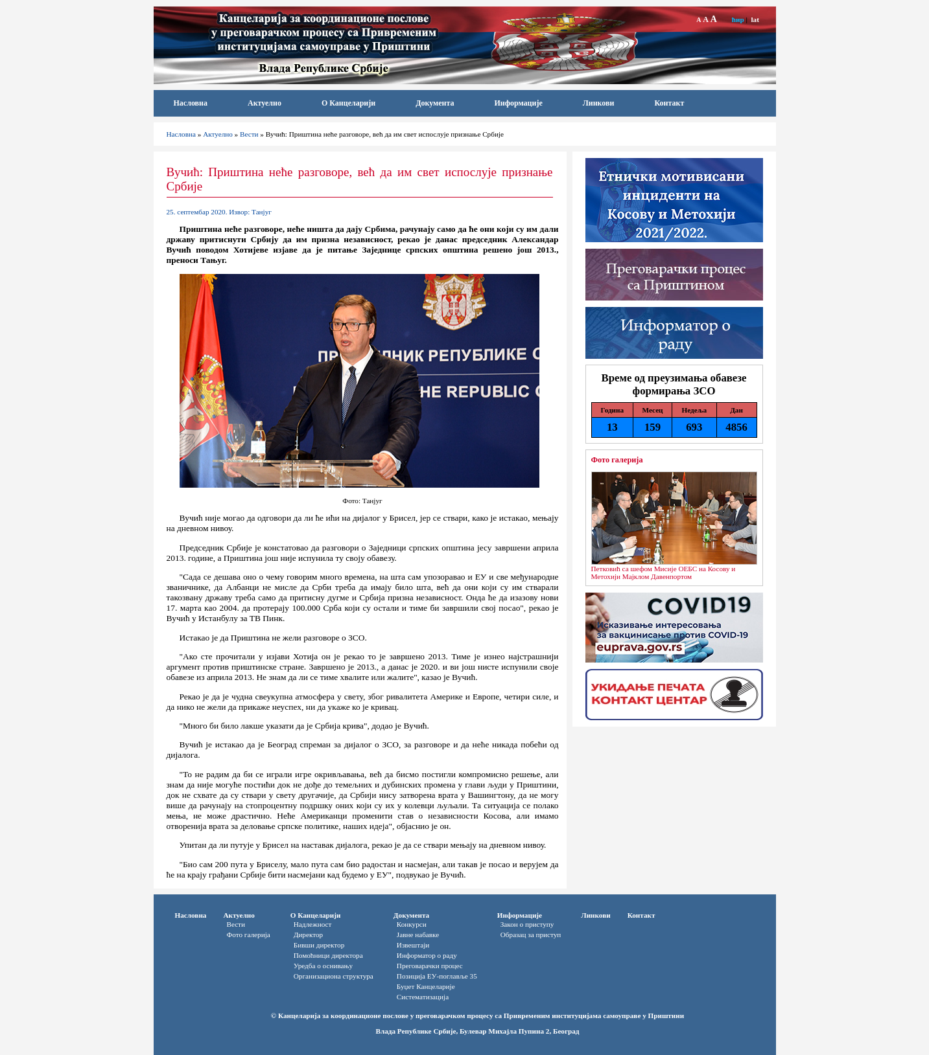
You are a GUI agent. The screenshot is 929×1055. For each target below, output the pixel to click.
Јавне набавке (418, 934)
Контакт (669, 103)
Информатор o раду (427, 955)
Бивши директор (319, 945)
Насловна (191, 103)
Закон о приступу (527, 924)
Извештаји (413, 945)
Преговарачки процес (430, 966)
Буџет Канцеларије (426, 986)
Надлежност (313, 924)
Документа (435, 103)
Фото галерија (617, 459)
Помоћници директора (328, 955)
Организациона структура (333, 976)
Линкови (599, 103)
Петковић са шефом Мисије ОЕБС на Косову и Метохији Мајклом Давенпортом (663, 572)
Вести (249, 134)
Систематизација (423, 997)
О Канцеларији (348, 103)
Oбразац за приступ (530, 934)
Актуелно (264, 103)
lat (754, 19)
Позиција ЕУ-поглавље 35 (437, 976)
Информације (518, 103)
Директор (308, 934)
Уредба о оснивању (323, 966)
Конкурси (412, 924)
